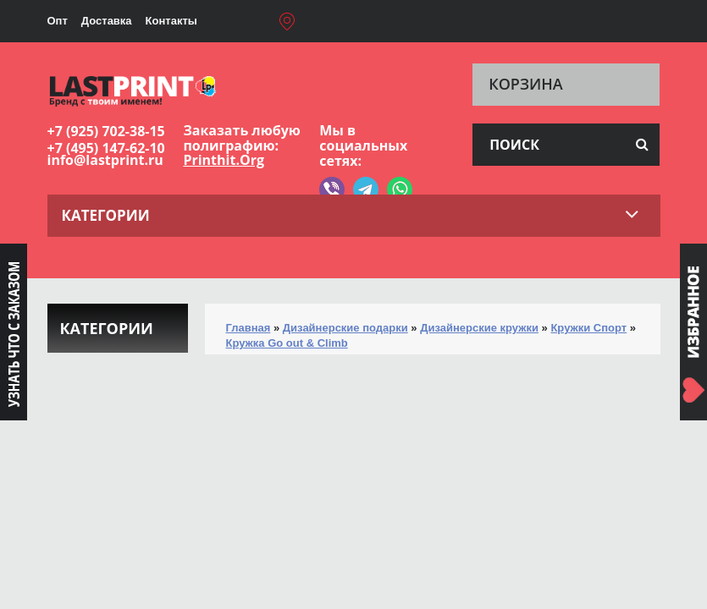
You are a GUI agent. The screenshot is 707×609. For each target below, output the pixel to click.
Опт (57, 20)
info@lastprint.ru (105, 160)
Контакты (171, 20)
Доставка (106, 20)
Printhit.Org (223, 160)
